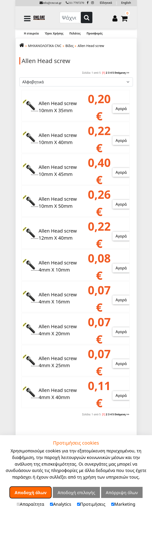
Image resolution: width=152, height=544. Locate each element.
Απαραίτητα (30, 504)
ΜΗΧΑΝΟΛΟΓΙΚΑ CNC (45, 45)
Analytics (60, 504)
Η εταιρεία (31, 33)
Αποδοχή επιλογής (76, 492)
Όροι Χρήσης (54, 33)
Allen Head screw (91, 45)
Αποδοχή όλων (31, 492)
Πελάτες (75, 33)
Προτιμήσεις (91, 504)
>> (127, 72)
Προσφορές (94, 33)
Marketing (123, 504)
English (126, 3)
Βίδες (70, 45)
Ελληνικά (106, 3)
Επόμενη (120, 72)
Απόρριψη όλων (122, 492)
